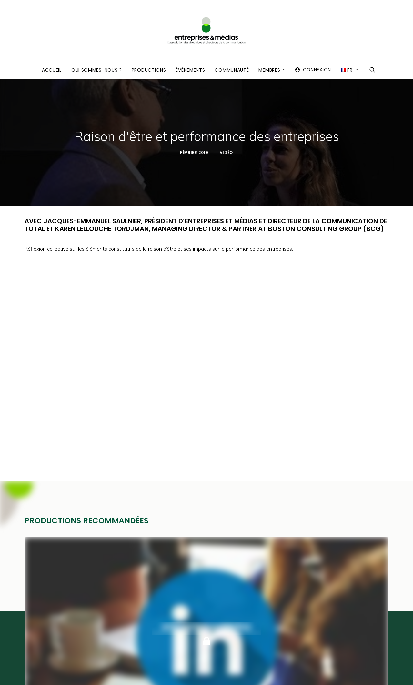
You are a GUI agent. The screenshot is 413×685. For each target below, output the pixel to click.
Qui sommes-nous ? (96, 70)
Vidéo (226, 137)
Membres (271, 70)
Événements (190, 70)
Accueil (52, 70)
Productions (149, 70)
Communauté (232, 70)
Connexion (317, 69)
